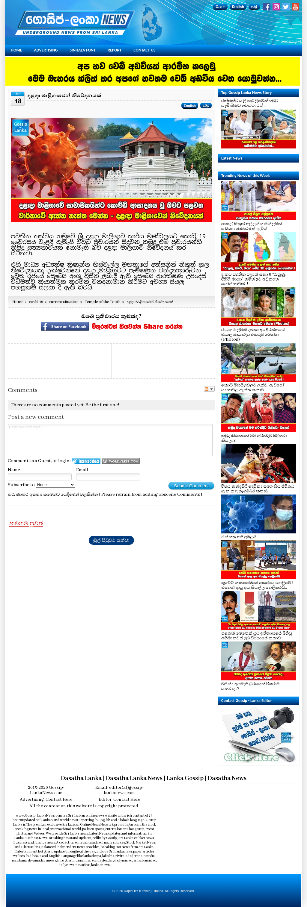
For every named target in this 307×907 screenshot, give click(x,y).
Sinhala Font (83, 50)
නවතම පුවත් (26, 523)
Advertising (46, 50)
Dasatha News (227, 778)
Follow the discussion (209, 389)
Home (16, 50)
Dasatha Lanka (81, 778)
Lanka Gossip (185, 778)
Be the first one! (102, 405)
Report (114, 50)
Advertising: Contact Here (46, 799)
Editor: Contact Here (119, 799)
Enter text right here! (110, 440)
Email (82, 470)
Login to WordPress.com (121, 461)
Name (14, 470)
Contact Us (144, 50)
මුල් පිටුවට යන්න (111, 540)
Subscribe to (41, 485)
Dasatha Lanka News (134, 778)
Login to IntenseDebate (86, 461)
